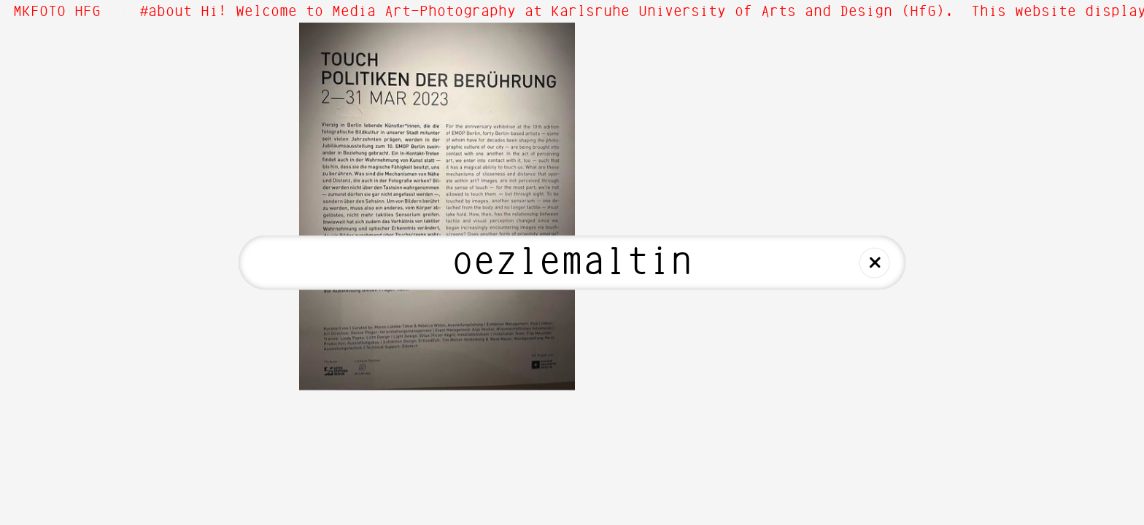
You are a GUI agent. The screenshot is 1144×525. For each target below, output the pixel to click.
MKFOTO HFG (57, 11)
